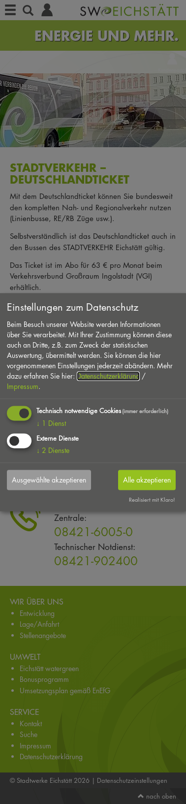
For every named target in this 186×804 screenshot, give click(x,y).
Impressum (22, 386)
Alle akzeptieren (147, 479)
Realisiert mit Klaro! (152, 499)
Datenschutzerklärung (108, 376)
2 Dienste (52, 450)
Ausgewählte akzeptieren (49, 479)
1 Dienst (51, 423)
